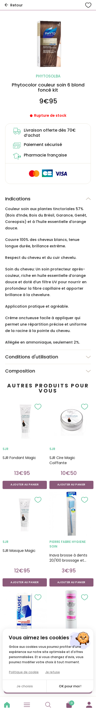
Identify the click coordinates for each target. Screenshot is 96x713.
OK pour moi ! (70, 686)
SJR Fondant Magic (19, 457)
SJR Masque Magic (19, 550)
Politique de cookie (24, 672)
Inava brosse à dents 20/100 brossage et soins (68, 558)
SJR (5, 449)
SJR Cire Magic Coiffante (62, 460)
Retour (13, 5)
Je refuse (52, 672)
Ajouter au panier (24, 484)
